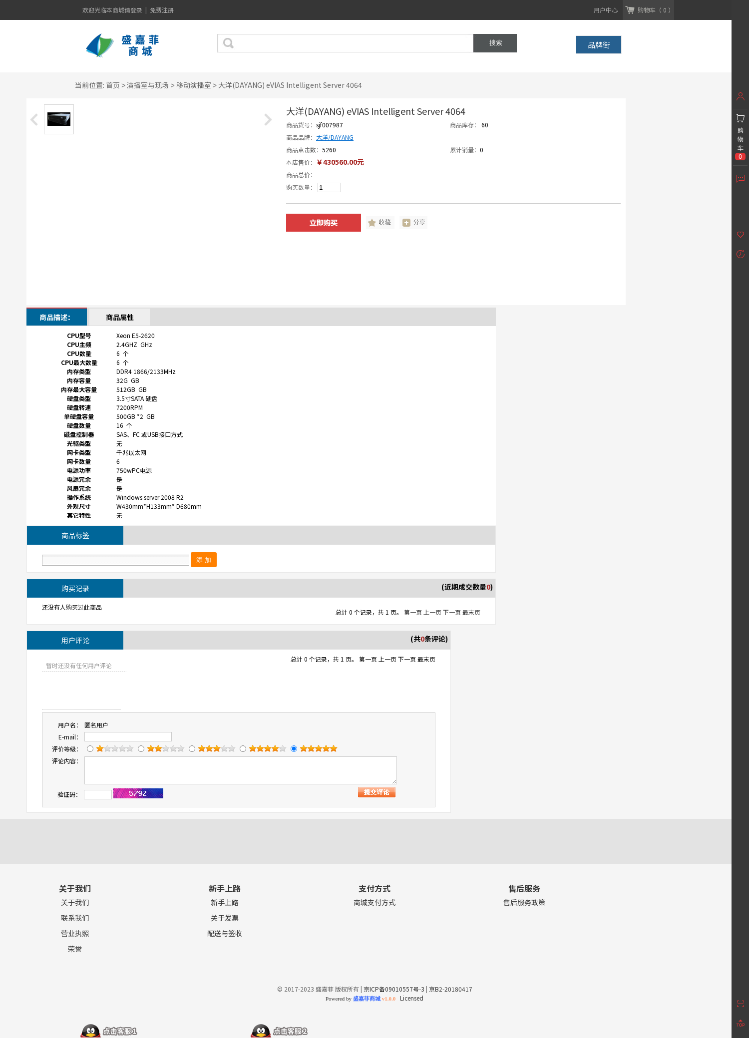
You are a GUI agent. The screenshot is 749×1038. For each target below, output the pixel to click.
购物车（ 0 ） (656, 9)
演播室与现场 (148, 85)
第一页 (413, 612)
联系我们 (75, 918)
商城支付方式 (374, 902)
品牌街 (599, 44)
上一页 (432, 612)
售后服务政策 (524, 902)
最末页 (471, 612)
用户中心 (606, 9)
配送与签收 (224, 933)
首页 (113, 85)
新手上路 (225, 902)
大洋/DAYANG (335, 137)
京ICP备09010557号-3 (394, 989)
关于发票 (225, 918)
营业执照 (75, 933)
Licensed (410, 998)
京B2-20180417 (450, 989)
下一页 (452, 612)
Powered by (360, 999)
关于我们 (75, 902)
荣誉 (75, 949)
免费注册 (162, 9)
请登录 (134, 9)
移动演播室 (193, 85)
